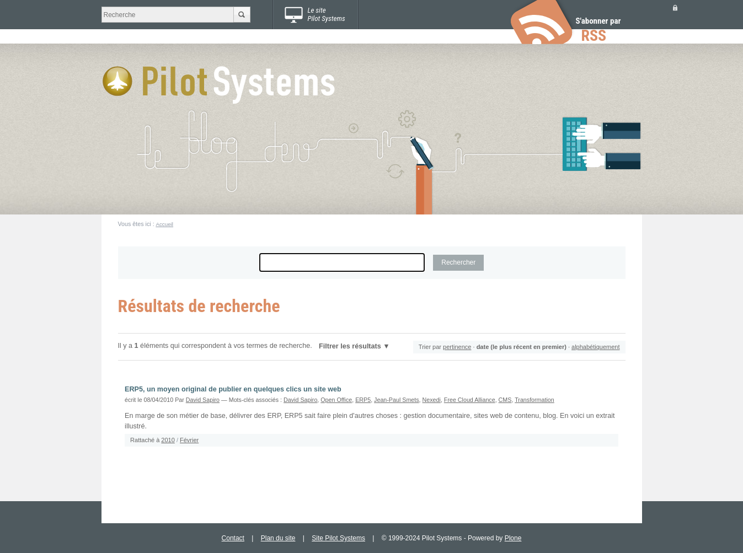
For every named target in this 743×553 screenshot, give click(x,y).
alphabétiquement (595, 346)
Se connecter (675, 7)
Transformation (534, 399)
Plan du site (278, 538)
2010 (167, 440)
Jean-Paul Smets (396, 399)
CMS (505, 399)
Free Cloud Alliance (469, 399)
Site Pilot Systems (338, 538)
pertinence (457, 346)
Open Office (336, 399)
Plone (513, 538)
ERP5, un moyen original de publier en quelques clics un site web (233, 389)
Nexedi (432, 399)
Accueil (164, 224)
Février (189, 440)
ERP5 (363, 399)
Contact (233, 538)
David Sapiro (203, 399)
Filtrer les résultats (350, 346)
